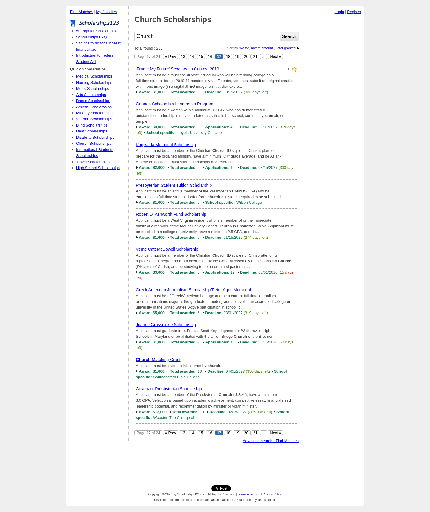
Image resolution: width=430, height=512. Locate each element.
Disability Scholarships (95, 137)
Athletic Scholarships (94, 107)
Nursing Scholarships (94, 82)
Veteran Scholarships (94, 119)
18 (228, 56)
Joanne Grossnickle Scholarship (166, 324)
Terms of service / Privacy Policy (260, 494)
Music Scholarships (92, 88)
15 (201, 56)
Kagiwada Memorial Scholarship (166, 144)
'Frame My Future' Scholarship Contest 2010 (177, 69)
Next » (275, 56)
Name (244, 48)
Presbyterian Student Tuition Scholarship (174, 185)
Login (339, 12)
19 (237, 56)
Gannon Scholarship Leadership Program (174, 103)
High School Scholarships (98, 168)
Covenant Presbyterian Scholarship (169, 388)
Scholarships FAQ (91, 37)
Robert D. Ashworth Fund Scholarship (171, 214)
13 (183, 56)
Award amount (262, 48)
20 (246, 56)
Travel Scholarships (93, 162)
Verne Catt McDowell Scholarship (167, 249)
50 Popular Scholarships (97, 31)
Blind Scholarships (92, 125)
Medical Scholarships (94, 76)
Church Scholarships (93, 143)
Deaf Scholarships (91, 131)
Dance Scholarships (93, 100)
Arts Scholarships (91, 94)
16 (210, 56)
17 (219, 56)
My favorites (106, 12)
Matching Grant (158, 359)
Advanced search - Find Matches (271, 441)
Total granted (286, 48)
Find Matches (81, 12)
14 (192, 56)
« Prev (170, 56)
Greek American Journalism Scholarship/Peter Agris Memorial (193, 289)
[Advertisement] (333, 107)
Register (354, 12)
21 (255, 56)
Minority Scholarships (94, 113)
